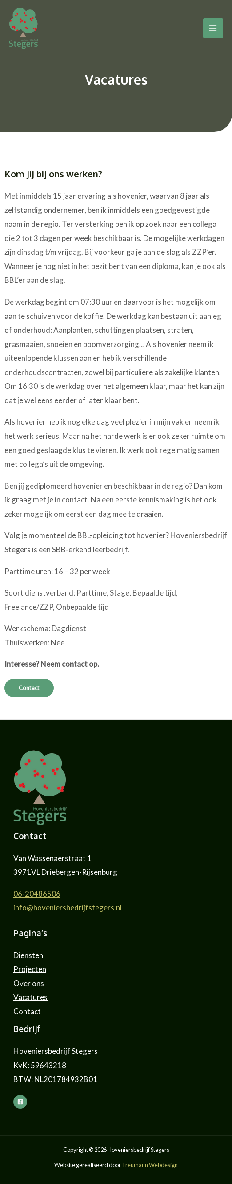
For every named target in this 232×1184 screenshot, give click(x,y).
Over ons (28, 983)
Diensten (28, 955)
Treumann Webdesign (150, 1164)
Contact (27, 1011)
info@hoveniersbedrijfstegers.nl (67, 907)
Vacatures (30, 997)
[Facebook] (20, 1102)
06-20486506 (36, 893)
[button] (29, 688)
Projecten (29, 969)
